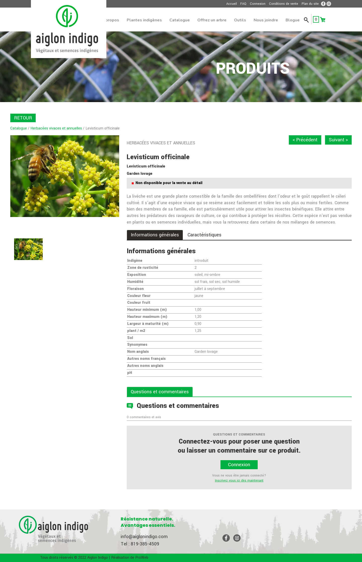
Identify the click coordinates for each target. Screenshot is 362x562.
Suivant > (338, 140)
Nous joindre (266, 20)
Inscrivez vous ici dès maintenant (239, 480)
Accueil (231, 4)
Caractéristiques (204, 235)
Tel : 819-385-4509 (140, 544)
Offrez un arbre (212, 20)
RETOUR (23, 118)
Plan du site (310, 4)
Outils (240, 20)
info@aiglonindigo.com (144, 536)
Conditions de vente (283, 4)
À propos (110, 20)
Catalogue (179, 20)
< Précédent (305, 140)
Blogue (293, 20)
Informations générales (155, 235)
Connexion (257, 4)
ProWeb (141, 557)
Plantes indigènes (144, 20)
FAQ (243, 4)
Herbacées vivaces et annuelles (56, 128)
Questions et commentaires (160, 391)
